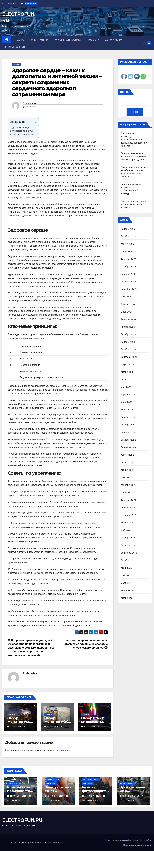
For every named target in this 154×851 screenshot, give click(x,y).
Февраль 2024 (128, 319)
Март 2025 (126, 251)
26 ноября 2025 (18, 796)
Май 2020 (126, 530)
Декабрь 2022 (128, 424)
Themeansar (54, 842)
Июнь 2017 (126, 567)
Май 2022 (126, 477)
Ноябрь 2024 (128, 274)
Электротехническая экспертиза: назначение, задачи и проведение (134, 156)
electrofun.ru (16, 727)
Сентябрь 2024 (129, 289)
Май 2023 (126, 387)
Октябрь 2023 (128, 349)
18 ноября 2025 (55, 796)
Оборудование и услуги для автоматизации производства (133, 204)
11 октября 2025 (131, 796)
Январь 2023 (128, 417)
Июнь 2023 (127, 379)
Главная (19, 40)
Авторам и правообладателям (125, 840)
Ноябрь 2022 (128, 432)
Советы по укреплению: (24, 134)
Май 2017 (126, 575)
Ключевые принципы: (22, 131)
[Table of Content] (34, 122)
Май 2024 (126, 296)
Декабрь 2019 (128, 537)
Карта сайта (145, 840)
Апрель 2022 (128, 485)
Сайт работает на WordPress (15, 842)
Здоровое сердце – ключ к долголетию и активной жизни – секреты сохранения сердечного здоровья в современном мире (56, 82)
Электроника (39, 40)
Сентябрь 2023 (129, 357)
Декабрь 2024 (128, 266)
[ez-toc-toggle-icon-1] (32, 123)
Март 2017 (126, 583)
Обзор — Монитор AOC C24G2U (56, 721)
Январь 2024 (128, 326)
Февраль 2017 (128, 590)
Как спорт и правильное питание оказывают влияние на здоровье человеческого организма (86, 643)
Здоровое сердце (20, 127)
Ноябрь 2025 (128, 229)
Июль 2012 (126, 598)
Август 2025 (127, 244)
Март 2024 (126, 311)
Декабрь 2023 (128, 334)
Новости (93, 40)
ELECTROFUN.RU (22, 820)
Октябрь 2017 (128, 560)
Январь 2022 (128, 507)
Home (107, 840)
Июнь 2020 (127, 522)
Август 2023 (127, 364)
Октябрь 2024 (128, 281)
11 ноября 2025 (93, 796)
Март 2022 (126, 492)
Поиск (124, 91)
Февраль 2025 (128, 259)
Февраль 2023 (128, 409)
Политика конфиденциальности (137, 845)
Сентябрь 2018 (129, 552)
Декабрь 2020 (128, 515)
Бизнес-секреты (15, 47)
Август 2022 (127, 454)
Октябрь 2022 (128, 439)
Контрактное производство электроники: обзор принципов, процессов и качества (134, 139)
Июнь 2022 (127, 470)
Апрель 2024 (128, 304)
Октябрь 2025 (128, 236)
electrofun (31, 103)
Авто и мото (113, 40)
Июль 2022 (127, 462)
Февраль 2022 (128, 500)
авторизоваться (61, 750)
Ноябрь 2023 (128, 342)
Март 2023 (126, 402)
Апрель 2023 (128, 394)
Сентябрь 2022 (129, 447)
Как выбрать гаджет (68, 40)
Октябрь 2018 (128, 545)
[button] (144, 43)
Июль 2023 (127, 372)
